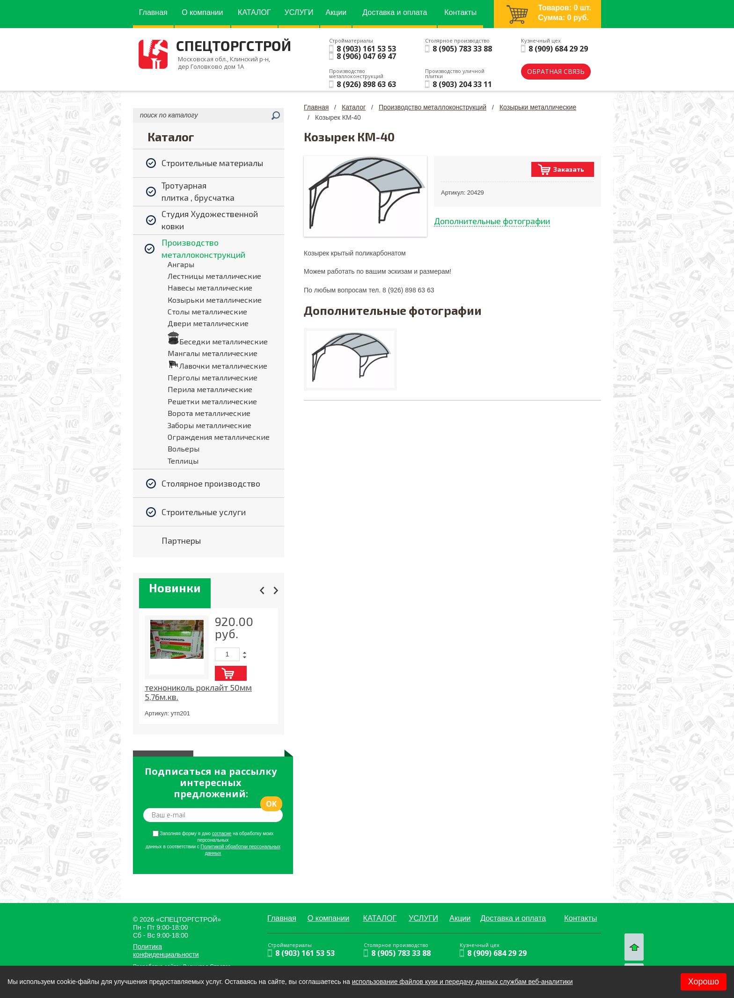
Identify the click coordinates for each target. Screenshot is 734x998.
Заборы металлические (209, 425)
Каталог (354, 107)
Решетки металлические (212, 401)
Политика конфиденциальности (166, 950)
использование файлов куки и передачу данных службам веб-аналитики (462, 981)
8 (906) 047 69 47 (366, 56)
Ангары (181, 264)
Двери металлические (208, 323)
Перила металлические (210, 389)
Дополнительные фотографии (492, 221)
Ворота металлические (209, 412)
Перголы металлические (212, 377)
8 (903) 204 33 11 (462, 84)
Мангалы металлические (212, 353)
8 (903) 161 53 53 (366, 48)
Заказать (568, 169)
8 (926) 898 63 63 (366, 84)
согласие (222, 833)
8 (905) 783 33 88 (462, 48)
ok (271, 804)
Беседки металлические (223, 341)
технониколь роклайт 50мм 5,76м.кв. (198, 692)
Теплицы (183, 460)
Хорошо (703, 981)
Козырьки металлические (215, 299)
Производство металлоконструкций (432, 107)
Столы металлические (207, 311)
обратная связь (556, 71)
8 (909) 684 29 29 (558, 48)
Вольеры (183, 448)
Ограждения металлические (219, 436)
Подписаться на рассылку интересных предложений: (211, 783)
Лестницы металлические (214, 275)
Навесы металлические (210, 287)
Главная (316, 107)
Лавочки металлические (223, 365)
